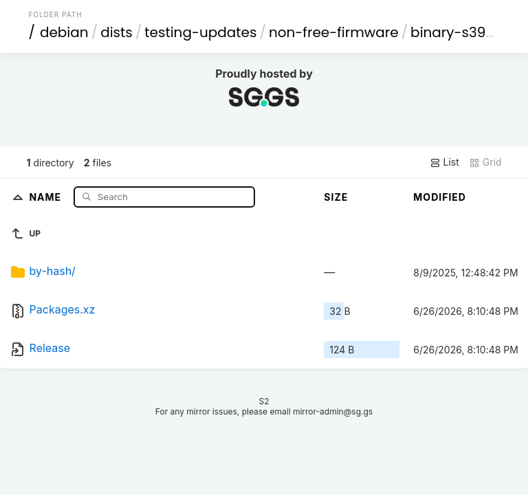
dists (116, 32)
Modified (439, 197)
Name (46, 196)
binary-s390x (455, 32)
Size (336, 197)
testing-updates (200, 32)
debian (64, 32)
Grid (485, 162)
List (444, 162)
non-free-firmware (334, 32)
